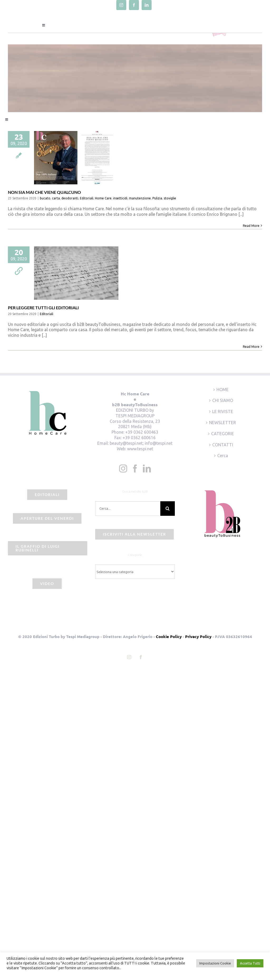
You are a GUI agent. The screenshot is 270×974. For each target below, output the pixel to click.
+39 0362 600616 (139, 437)
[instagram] (121, 5)
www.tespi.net (140, 448)
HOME (222, 389)
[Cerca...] (127, 508)
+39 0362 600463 (141, 432)
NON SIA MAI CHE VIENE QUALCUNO (44, 192)
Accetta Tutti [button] (250, 963)
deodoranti (69, 198)
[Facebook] (135, 468)
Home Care (103, 198)
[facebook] (134, 5)
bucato (45, 198)
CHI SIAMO (222, 400)
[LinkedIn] (147, 468)
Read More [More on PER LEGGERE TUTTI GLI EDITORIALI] (251, 346)
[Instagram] (123, 468)
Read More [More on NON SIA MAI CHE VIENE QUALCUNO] (251, 225)
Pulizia (157, 198)
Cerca (222, 455)
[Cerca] (167, 508)
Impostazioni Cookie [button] (215, 963)
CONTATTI (222, 444)
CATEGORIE (222, 433)
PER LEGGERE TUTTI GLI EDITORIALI (43, 307)
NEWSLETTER (222, 422)
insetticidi (120, 198)
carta (56, 198)
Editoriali (86, 198)
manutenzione (140, 198)
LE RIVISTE (222, 411)
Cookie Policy (169, 636)
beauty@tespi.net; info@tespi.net (141, 443)
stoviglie (170, 198)
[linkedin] (147, 5)
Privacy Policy (198, 636)
